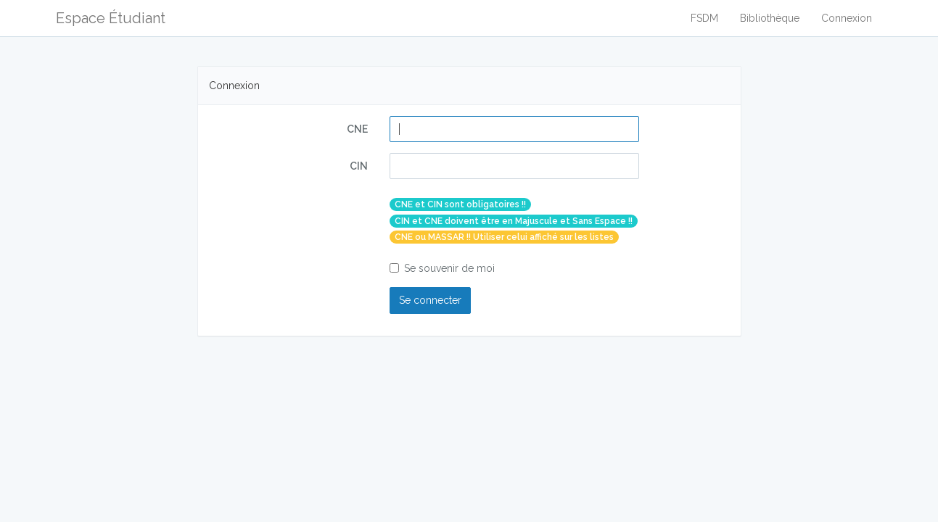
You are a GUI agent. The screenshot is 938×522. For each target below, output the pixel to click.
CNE (357, 129)
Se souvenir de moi (442, 268)
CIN (359, 166)
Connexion (846, 18)
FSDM (704, 18)
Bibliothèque (769, 18)
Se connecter (430, 300)
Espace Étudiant (110, 18)
